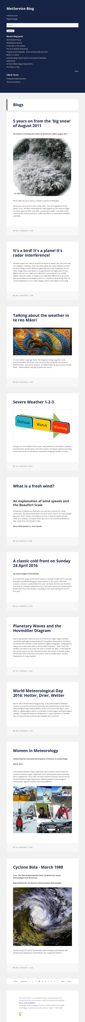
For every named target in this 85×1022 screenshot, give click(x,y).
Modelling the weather (14, 43)
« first (15, 981)
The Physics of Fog (13, 67)
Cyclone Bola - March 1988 (38, 867)
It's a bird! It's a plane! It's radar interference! (37, 253)
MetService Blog (20, 8)
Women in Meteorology (35, 750)
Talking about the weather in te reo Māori (41, 318)
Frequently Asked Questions (16, 79)
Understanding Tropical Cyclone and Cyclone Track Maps (26, 58)
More (76, 71)
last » (70, 981)
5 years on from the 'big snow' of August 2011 (42, 123)
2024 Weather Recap (14, 40)
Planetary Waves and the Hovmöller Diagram (37, 628)
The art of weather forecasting (17, 49)
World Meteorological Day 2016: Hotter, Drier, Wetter (38, 693)
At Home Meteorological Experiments (20, 64)
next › (63, 981)
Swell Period (11, 61)
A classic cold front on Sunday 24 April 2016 (41, 563)
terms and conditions (27, 1003)
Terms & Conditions (13, 82)
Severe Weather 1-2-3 (33, 402)
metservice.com (12, 16)
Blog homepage (12, 19)
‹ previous (23, 981)
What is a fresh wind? (33, 486)
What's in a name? (13, 55)
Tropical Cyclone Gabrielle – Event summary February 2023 (27, 52)
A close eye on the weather (16, 46)
